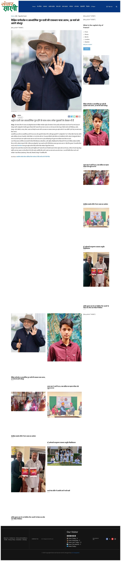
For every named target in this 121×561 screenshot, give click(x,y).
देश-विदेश (39, 7)
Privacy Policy (11, 540)
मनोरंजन (71, 7)
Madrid (86, 42)
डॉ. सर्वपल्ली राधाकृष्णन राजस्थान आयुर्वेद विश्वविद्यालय (94, 248)
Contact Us (12, 538)
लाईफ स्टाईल (52, 7)
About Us (6, 538)
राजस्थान (45, 7)
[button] (116, 6)
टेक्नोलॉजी (82, 7)
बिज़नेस (88, 7)
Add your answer (87, 44)
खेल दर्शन (58, 7)
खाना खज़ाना (65, 7)
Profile (5, 540)
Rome (85, 34)
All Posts (20, 117)
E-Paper (93, 7)
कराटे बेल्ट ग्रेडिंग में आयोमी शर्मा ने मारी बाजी (58, 491)
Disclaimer (18, 540)
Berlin (86, 37)
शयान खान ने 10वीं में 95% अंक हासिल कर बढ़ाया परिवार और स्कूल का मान (96, 166)
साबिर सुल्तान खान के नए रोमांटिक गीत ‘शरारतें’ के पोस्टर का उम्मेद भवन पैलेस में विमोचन (96, 307)
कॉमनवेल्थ (20, 146)
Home (33, 7)
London (86, 39)
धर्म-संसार (76, 7)
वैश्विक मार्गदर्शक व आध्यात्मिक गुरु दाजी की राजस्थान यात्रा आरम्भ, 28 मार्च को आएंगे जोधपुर (95, 105)
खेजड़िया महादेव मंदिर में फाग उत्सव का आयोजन (95, 204)
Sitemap (25, 540)
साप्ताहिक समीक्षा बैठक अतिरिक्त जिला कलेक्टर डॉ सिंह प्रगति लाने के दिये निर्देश (33, 157)
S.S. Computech (75, 553)
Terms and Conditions (21, 538)
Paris (85, 32)
